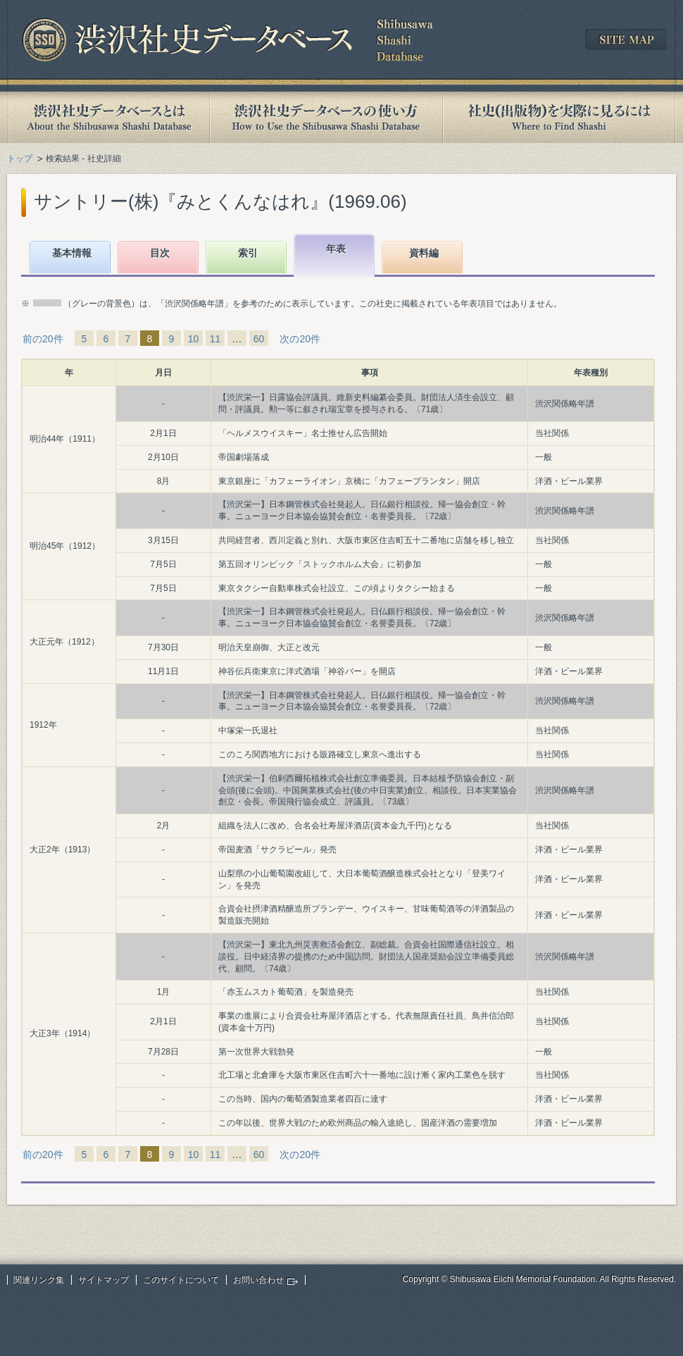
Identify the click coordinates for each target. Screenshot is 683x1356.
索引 (248, 253)
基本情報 (72, 253)
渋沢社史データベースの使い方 (326, 117)
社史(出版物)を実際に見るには (559, 117)
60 (259, 338)
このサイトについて (181, 1280)
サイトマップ (103, 1280)
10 (193, 338)
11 (215, 338)
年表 (336, 248)
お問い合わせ (258, 1280)
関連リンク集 (38, 1280)
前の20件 (43, 338)
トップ (19, 158)
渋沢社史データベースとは (108, 117)
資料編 (424, 253)
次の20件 (300, 338)
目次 (160, 253)
